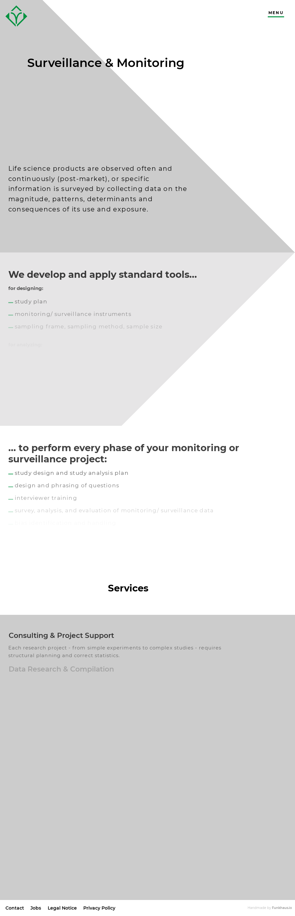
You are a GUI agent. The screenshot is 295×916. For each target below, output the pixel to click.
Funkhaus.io (282, 908)
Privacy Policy (99, 908)
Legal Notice (62, 908)
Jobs (35, 908)
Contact (14, 908)
